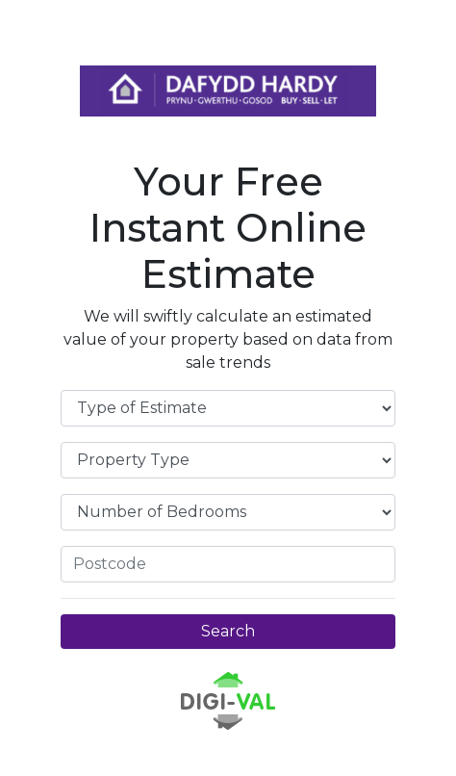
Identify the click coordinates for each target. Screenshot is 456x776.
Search (228, 631)
